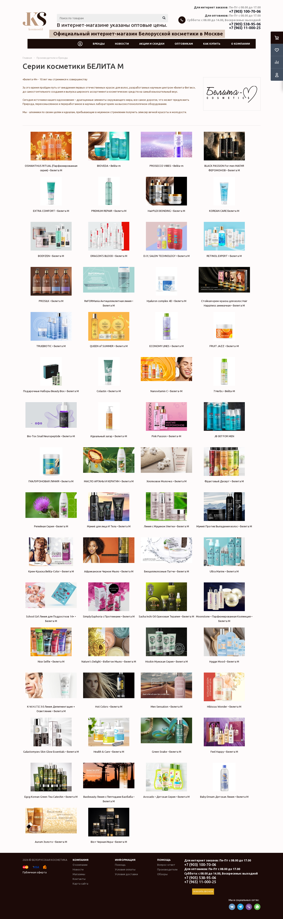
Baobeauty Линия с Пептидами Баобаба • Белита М (108, 783)
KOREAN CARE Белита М (224, 194)
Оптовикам (184, 43)
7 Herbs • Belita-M (224, 375)
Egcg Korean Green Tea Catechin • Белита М (51, 780)
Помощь (164, 859)
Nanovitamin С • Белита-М (166, 375)
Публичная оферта (35, 872)
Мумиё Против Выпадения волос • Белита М (224, 510)
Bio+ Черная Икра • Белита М (108, 825)
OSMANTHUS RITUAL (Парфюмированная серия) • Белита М (51, 152)
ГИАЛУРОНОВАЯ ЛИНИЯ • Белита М (51, 465)
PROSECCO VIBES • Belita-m (166, 149)
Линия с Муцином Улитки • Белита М (166, 510)
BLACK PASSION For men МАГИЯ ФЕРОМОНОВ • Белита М (224, 152)
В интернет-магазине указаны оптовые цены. (112, 25)
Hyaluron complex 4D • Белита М (166, 284)
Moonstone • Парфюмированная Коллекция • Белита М (224, 602)
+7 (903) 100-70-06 (245, 11)
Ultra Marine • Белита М (224, 555)
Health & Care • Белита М (108, 735)
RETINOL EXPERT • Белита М (224, 239)
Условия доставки (126, 874)
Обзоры (162, 874)
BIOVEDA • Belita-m (108, 149)
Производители (167, 869)
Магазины (79, 874)
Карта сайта (80, 883)
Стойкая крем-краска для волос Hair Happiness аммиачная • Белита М (224, 287)
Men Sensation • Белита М (166, 690)
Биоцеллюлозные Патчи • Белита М (166, 555)
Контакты (79, 878)
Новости (122, 43)
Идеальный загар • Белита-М (108, 420)
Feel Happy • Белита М (224, 735)
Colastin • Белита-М (108, 375)
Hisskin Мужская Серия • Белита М (166, 645)
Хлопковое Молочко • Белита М (166, 465)
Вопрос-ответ (166, 864)
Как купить (211, 43)
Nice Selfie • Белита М (51, 645)
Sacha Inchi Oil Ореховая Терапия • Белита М (166, 600)
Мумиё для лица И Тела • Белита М (108, 510)
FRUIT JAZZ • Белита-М (224, 329)
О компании (240, 43)
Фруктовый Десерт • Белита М (224, 465)
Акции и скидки (151, 43)
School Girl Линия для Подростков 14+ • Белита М (51, 602)
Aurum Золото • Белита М (51, 825)
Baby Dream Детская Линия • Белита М (224, 780)
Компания (80, 859)
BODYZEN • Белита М (51, 239)
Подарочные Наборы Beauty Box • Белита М (51, 375)
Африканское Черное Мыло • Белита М (108, 555)
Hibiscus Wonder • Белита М (224, 690)
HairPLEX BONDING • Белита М (166, 194)
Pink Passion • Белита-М (166, 420)
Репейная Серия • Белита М (51, 510)
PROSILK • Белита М (51, 284)
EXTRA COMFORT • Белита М (51, 194)
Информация (125, 859)
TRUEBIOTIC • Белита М (51, 329)
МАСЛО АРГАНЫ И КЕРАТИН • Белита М (108, 465)
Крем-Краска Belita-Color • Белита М (51, 555)
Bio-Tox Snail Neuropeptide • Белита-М (51, 420)
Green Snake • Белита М (166, 735)
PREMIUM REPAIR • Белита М (108, 194)
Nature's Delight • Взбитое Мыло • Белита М (108, 645)
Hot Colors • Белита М (108, 690)
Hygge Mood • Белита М (224, 645)
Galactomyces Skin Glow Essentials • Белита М (51, 735)
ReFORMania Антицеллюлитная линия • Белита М (108, 287)
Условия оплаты (125, 869)
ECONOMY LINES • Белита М (166, 329)
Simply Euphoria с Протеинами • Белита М (108, 600)
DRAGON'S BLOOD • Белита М (108, 239)
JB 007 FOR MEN (224, 420)
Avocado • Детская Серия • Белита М (166, 780)
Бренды (99, 43)
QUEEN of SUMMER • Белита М (108, 329)
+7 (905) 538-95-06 (245, 24)
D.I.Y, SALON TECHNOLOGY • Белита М (166, 239)
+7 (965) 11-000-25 (245, 27)
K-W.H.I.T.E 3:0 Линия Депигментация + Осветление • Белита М (51, 693)
